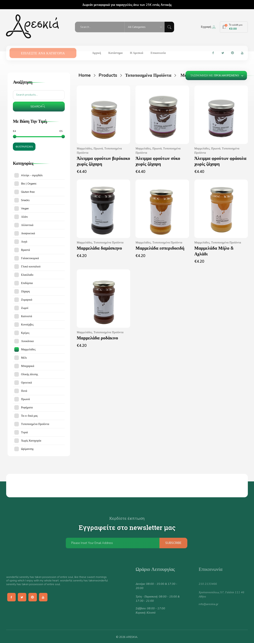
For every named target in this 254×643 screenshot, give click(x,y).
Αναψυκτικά (28, 233)
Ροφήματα (27, 407)
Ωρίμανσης (27, 449)
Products (108, 75)
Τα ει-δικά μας (29, 416)
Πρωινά (98, 148)
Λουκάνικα (27, 341)
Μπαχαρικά (27, 366)
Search (36, 106)
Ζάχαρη (25, 291)
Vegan (25, 208)
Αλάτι (24, 217)
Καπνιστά (26, 316)
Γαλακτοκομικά (30, 258)
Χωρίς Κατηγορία (31, 441)
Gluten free (28, 192)
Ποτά (24, 391)
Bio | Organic (29, 184)
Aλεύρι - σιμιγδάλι (32, 175)
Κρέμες (25, 333)
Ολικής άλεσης (29, 374)
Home (84, 75)
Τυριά (24, 432)
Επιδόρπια (27, 283)
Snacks (25, 200)
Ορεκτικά (26, 383)
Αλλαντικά (27, 225)
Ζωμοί (24, 308)
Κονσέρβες (27, 325)
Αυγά (24, 242)
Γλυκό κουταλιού (31, 266)
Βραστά (25, 250)
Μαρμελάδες (84, 148)
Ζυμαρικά (26, 300)
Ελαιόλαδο (27, 275)
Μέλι (24, 358)
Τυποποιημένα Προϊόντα (148, 75)
